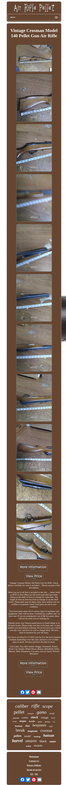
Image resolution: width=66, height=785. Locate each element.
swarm (38, 745)
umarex (31, 741)
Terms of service (34, 770)
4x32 (53, 718)
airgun (22, 721)
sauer (52, 741)
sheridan (47, 722)
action (28, 746)
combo (25, 717)
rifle (35, 706)
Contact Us (34, 761)
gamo (41, 712)
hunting (37, 737)
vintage (44, 717)
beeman (18, 726)
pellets (17, 736)
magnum (33, 730)
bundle (32, 721)
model (27, 736)
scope (47, 706)
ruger (51, 726)
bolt (54, 722)
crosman (46, 730)
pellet (19, 712)
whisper (30, 713)
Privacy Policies (34, 765)
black (43, 741)
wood (51, 713)
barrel (17, 740)
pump (15, 721)
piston (40, 722)
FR (36, 774)
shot (27, 725)
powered (16, 718)
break (20, 730)
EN (31, 774)
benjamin (39, 725)
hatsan (48, 735)
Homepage (34, 756)
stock (34, 717)
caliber (21, 706)
